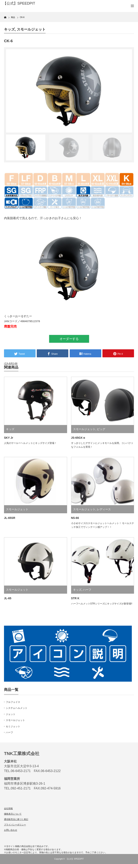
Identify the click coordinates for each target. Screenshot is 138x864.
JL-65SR (9, 517)
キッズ (9, 29)
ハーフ (87, 589)
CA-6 (7, 363)
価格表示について (13, 814)
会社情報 (8, 808)
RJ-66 (14, 363)
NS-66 (75, 517)
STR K (75, 598)
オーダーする (69, 339)
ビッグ (101, 429)
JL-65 (7, 598)
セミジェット (13, 726)
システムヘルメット (16, 708)
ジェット (10, 714)
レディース (104, 509)
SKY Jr (8, 437)
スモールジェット (31, 29)
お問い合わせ (10, 830)
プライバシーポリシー (15, 824)
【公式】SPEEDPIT (75, 859)
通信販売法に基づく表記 (16, 819)
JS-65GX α (78, 437)
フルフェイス (13, 702)
